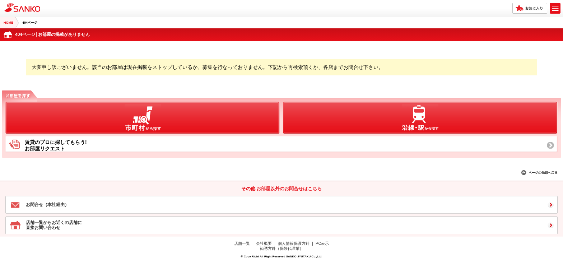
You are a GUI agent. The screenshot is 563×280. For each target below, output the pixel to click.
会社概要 (264, 243)
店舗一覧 (242, 243)
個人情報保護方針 (294, 243)
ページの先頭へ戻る (543, 172)
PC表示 (322, 243)
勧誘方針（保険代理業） (281, 248)
